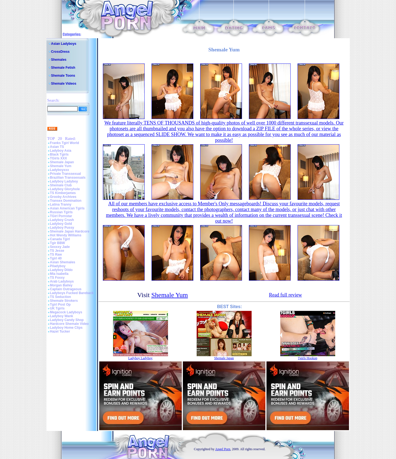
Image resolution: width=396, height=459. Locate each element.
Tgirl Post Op (60, 304)
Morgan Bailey (61, 285)
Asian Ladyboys (63, 44)
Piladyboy (58, 266)
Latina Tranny (61, 204)
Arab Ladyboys (62, 281)
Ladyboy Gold (61, 224)
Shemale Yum (61, 166)
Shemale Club (61, 185)
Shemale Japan (62, 162)
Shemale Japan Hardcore (69, 231)
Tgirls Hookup (307, 358)
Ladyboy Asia (61, 151)
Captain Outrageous (66, 289)
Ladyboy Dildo (61, 270)
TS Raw (56, 254)
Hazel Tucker (60, 331)
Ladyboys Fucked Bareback (72, 293)
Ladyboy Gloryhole (65, 189)
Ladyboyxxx (59, 170)
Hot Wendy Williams (65, 235)
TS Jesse (57, 251)
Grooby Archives (63, 197)
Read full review (285, 295)
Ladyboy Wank (61, 316)
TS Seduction (60, 297)
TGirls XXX (58, 158)
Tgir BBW (57, 243)
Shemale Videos (63, 83)
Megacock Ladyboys (66, 312)
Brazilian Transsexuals (68, 177)
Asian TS (57, 147)
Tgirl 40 (56, 258)
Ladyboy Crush (62, 220)
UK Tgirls (57, 308)
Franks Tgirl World (64, 143)
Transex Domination (66, 201)
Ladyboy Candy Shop (67, 320)
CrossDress (60, 52)
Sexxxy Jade (60, 247)
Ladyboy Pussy (62, 228)
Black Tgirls (59, 154)
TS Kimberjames (63, 193)
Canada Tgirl (60, 239)
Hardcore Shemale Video (69, 324)
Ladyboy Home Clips (66, 328)
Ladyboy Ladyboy (64, 181)
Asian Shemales (62, 262)
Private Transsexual (65, 174)
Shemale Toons (63, 76)
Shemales (59, 60)
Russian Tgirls (61, 212)
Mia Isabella (59, 274)
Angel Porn (222, 449)
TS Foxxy (57, 278)
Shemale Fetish (63, 68)
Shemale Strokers (64, 301)
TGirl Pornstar (61, 216)
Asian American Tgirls (67, 208)
